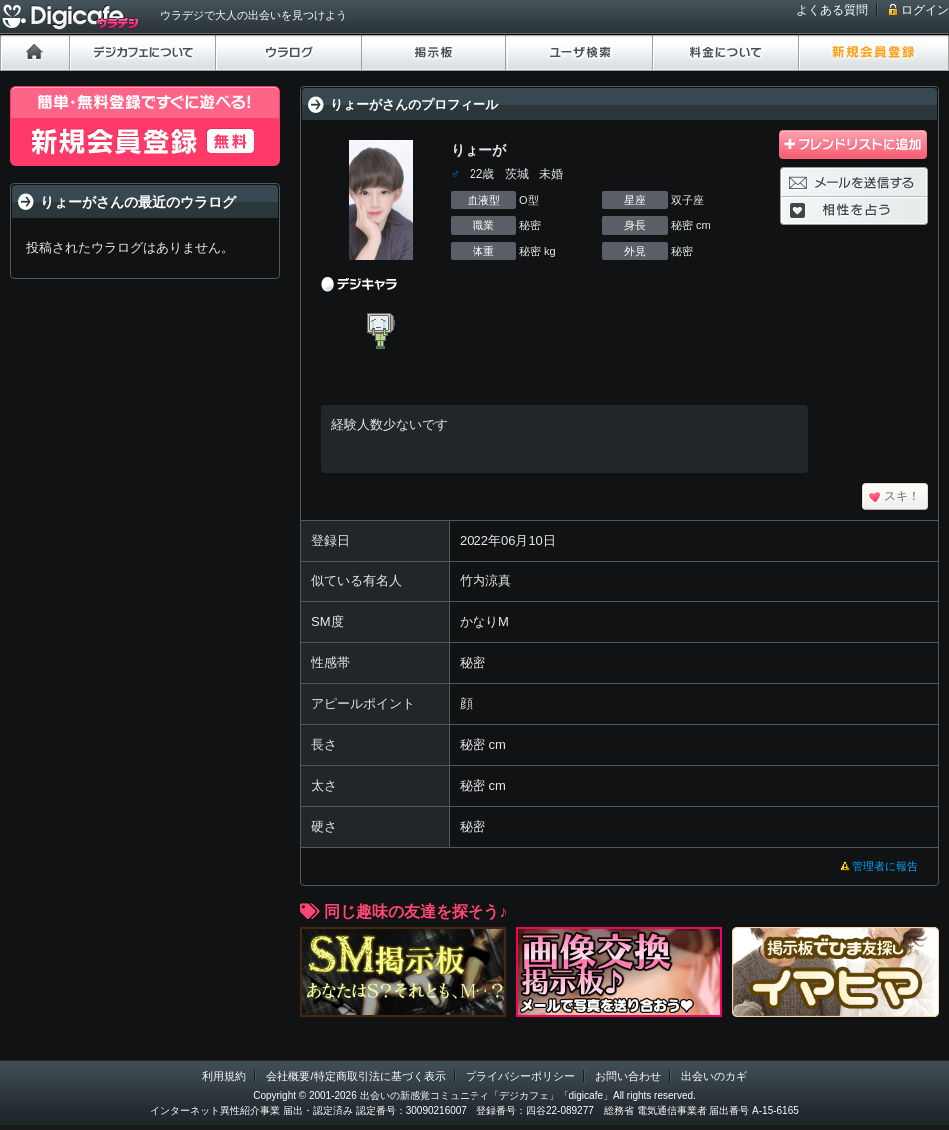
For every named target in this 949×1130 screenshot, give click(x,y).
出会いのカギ (714, 1076)
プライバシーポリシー (520, 1076)
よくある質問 (832, 10)
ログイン (925, 10)
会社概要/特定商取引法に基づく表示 (355, 1076)
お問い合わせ (628, 1076)
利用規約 (224, 1076)
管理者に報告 (885, 866)
